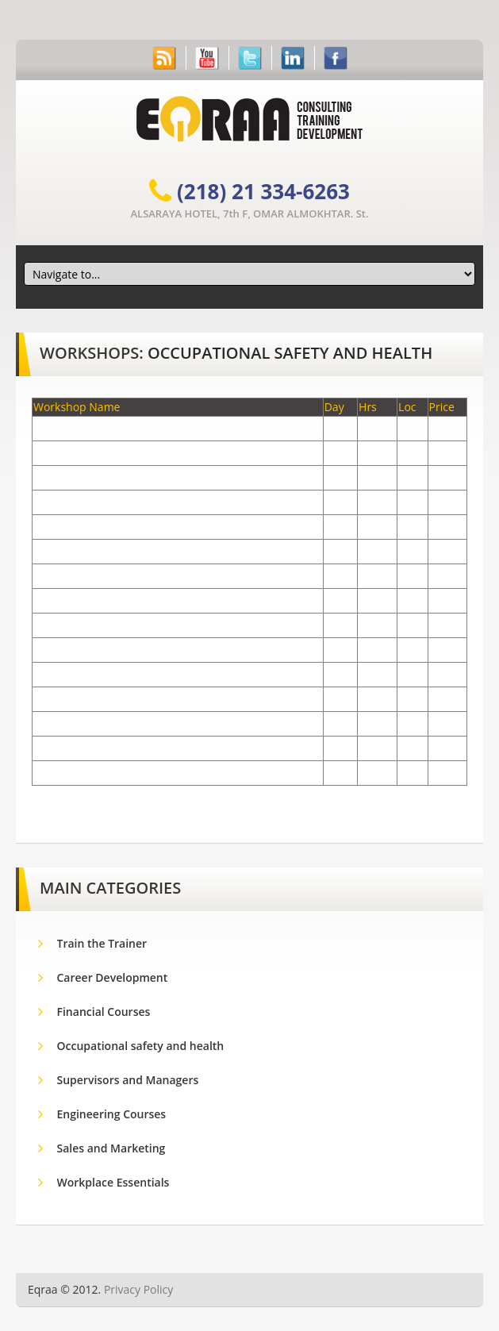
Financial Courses (104, 1011)
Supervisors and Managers (128, 1079)
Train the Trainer (103, 943)
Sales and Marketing (111, 1148)
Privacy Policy (138, 1289)
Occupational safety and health (290, 353)
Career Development (112, 977)
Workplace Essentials (113, 1182)
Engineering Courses (112, 1113)
